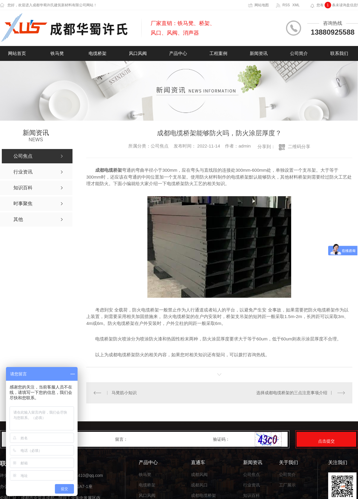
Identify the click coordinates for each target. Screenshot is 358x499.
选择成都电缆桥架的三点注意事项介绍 (291, 392)
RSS (286, 5)
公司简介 (299, 53)
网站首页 (17, 53)
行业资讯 (251, 485)
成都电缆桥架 (203, 495)
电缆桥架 (98, 53)
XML (296, 5)
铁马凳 (57, 53)
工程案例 (218, 53)
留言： (164, 439)
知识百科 (251, 495)
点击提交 (326, 441)
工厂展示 (287, 485)
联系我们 (339, 53)
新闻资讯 (259, 53)
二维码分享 (299, 146)
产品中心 (178, 53)
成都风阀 (199, 474)
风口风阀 (138, 53)
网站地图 (261, 5)
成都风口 (199, 485)
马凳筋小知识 (124, 392)
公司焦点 (251, 474)
